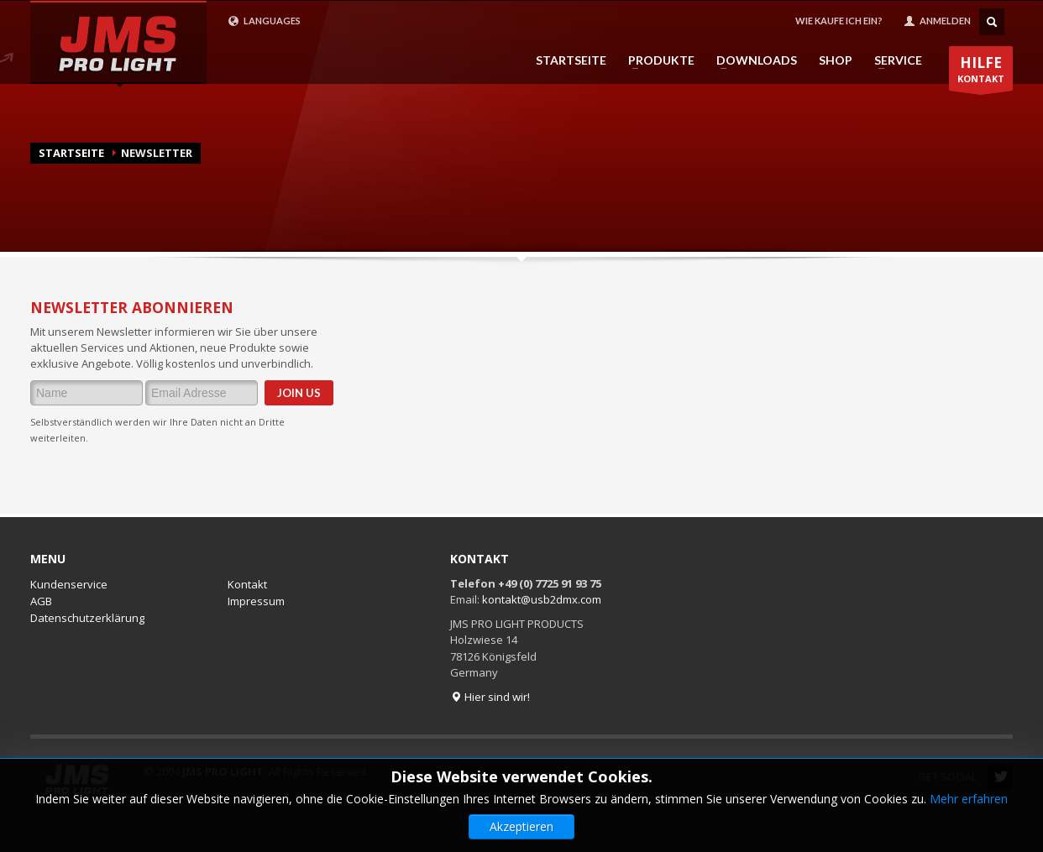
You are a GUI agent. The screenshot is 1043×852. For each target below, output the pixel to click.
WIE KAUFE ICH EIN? (839, 20)
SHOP (835, 60)
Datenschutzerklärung (87, 617)
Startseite (71, 152)
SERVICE (893, 60)
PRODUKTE (656, 60)
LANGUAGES (264, 21)
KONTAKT (981, 72)
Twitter (1000, 776)
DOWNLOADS (751, 60)
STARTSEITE (571, 60)
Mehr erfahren (969, 832)
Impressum (256, 601)
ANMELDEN (937, 21)
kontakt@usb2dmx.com (541, 599)
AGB (41, 601)
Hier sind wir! (490, 696)
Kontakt (247, 584)
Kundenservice (68, 584)
